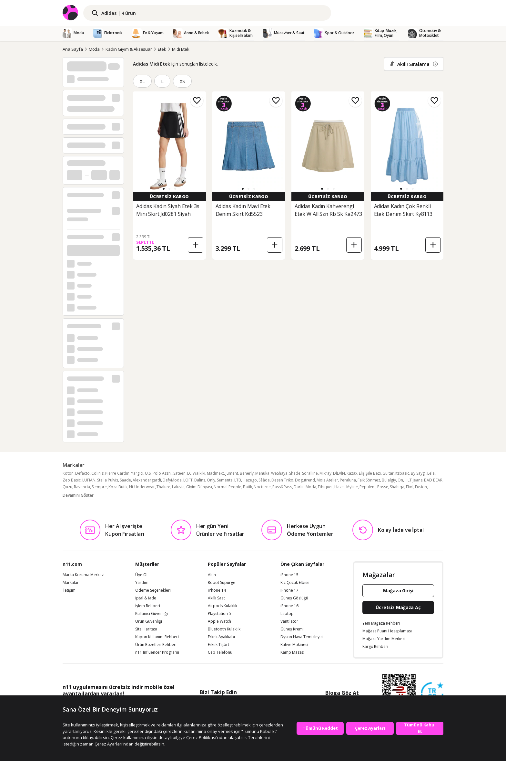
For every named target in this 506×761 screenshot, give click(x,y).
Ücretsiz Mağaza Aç (398, 607)
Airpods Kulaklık (222, 605)
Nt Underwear (142, 487)
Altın (212, 574)
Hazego (250, 480)
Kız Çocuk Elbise (294, 582)
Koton (68, 473)
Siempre (99, 487)
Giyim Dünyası (199, 487)
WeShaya (279, 473)
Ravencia (82, 487)
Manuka (262, 473)
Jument (232, 473)
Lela (431, 473)
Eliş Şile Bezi (370, 473)
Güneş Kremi (292, 629)
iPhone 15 (289, 574)
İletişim (69, 590)
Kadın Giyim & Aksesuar (129, 49)
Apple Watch (219, 621)
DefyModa (172, 480)
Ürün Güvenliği (148, 621)
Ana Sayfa (73, 49)
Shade (294, 473)
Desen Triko (282, 480)
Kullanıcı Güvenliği (151, 613)
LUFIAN (89, 480)
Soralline (310, 473)
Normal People (227, 487)
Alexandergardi (147, 480)
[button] (163, 188)
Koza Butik (117, 487)
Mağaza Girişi (398, 590)
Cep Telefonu (220, 652)
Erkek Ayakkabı (221, 636)
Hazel (339, 487)
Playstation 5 (219, 613)
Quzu (67, 487)
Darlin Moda (305, 487)
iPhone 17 (289, 590)
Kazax (352, 473)
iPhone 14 (217, 590)
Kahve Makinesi (294, 644)
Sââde (264, 480)
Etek (162, 49)
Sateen (179, 473)
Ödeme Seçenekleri (153, 590)
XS (182, 81)
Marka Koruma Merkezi (84, 574)
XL (142, 81)
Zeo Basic (72, 480)
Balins (199, 480)
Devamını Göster (78, 495)
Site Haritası (146, 629)
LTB (237, 480)
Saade (125, 480)
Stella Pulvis (107, 480)
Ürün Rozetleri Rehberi (156, 644)
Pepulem (367, 487)
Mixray (325, 473)
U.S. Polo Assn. (158, 473)
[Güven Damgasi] (432, 693)
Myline (352, 487)
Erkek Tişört (218, 644)
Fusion (421, 487)
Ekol (409, 487)
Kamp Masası (292, 652)
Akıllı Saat (216, 598)
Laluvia (178, 487)
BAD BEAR (433, 480)
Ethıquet (325, 487)
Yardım (141, 582)
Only (211, 480)
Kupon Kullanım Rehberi (157, 636)
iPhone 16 (289, 605)
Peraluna (348, 480)
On (400, 480)
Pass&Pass (282, 487)
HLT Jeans (413, 480)
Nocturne (262, 487)
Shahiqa (397, 487)
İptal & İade (145, 598)
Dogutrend (305, 480)
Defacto (82, 473)
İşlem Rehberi (147, 605)
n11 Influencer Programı (157, 652)
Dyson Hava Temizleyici (301, 636)
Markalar (71, 582)
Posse (382, 487)
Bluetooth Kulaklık (224, 629)
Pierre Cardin (117, 473)
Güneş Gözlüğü (294, 598)
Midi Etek (180, 49)
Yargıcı (137, 473)
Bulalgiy (389, 480)
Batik (247, 487)
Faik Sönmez (369, 480)
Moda (94, 49)
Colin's (97, 473)
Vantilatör (289, 621)
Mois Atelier (327, 480)
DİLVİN (339, 473)
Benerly (247, 473)
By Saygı (418, 473)
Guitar (388, 473)
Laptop (287, 613)
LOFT (188, 480)
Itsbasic (402, 473)
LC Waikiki (196, 473)
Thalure (163, 487)
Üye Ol (141, 574)
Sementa (225, 480)
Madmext (215, 473)
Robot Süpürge (221, 582)
